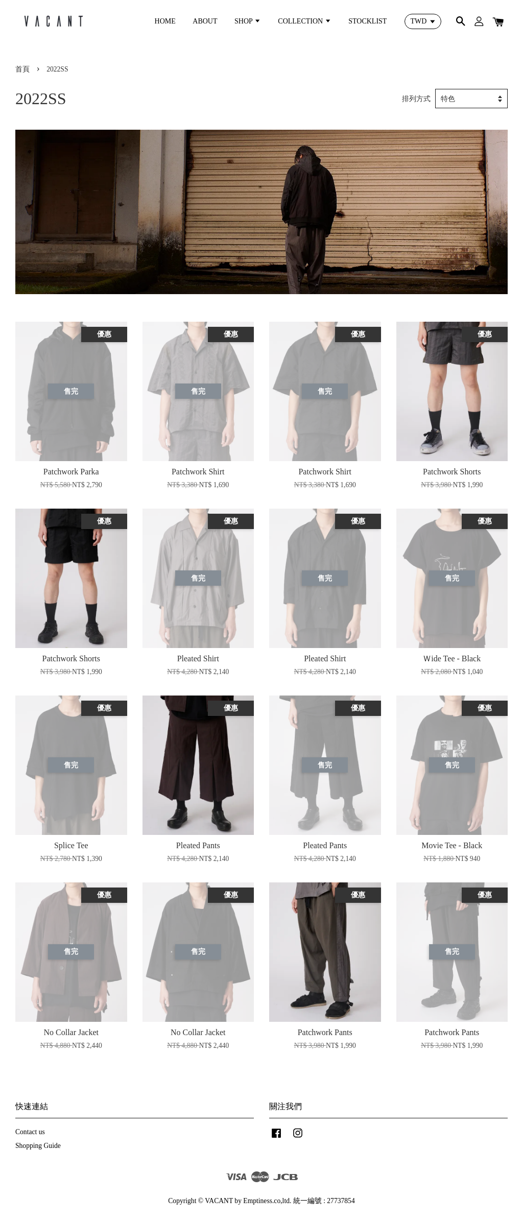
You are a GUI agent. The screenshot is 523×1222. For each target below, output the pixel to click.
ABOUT (205, 21)
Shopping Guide (38, 1145)
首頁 (22, 69)
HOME (165, 21)
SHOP (247, 21)
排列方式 (416, 98)
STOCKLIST (367, 21)
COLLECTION (304, 21)
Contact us (30, 1132)
